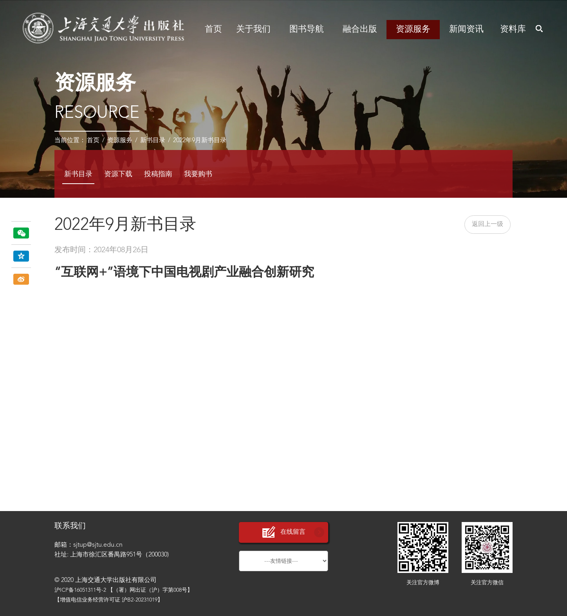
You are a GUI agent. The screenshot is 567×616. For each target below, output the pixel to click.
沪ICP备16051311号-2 (80, 590)
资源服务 (413, 29)
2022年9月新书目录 (199, 140)
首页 (213, 29)
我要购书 (198, 174)
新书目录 (152, 140)
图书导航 (306, 29)
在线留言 (283, 532)
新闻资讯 (466, 29)
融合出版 (360, 29)
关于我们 (253, 29)
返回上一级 (487, 224)
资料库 (513, 29)
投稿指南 (158, 174)
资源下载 (118, 174)
